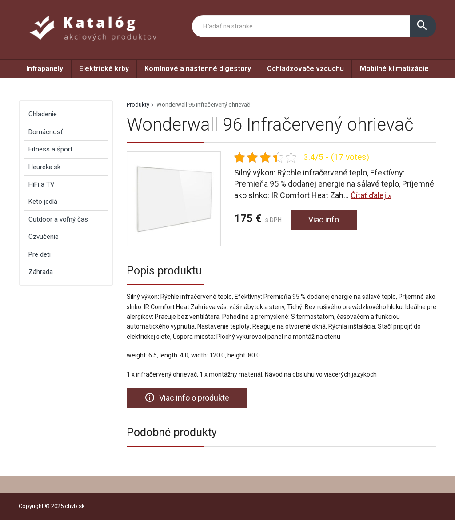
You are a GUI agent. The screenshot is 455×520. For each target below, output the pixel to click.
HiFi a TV (41, 184)
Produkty (138, 104)
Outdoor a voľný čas (58, 219)
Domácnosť (45, 132)
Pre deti (39, 254)
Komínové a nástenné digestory (197, 68)
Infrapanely (44, 68)
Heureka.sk (44, 167)
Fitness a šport (50, 149)
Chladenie (42, 114)
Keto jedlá (42, 202)
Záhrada (40, 272)
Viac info (323, 219)
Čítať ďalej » (371, 195)
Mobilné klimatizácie (394, 68)
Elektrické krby (104, 68)
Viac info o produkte (186, 397)
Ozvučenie (43, 237)
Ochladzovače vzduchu (305, 68)
